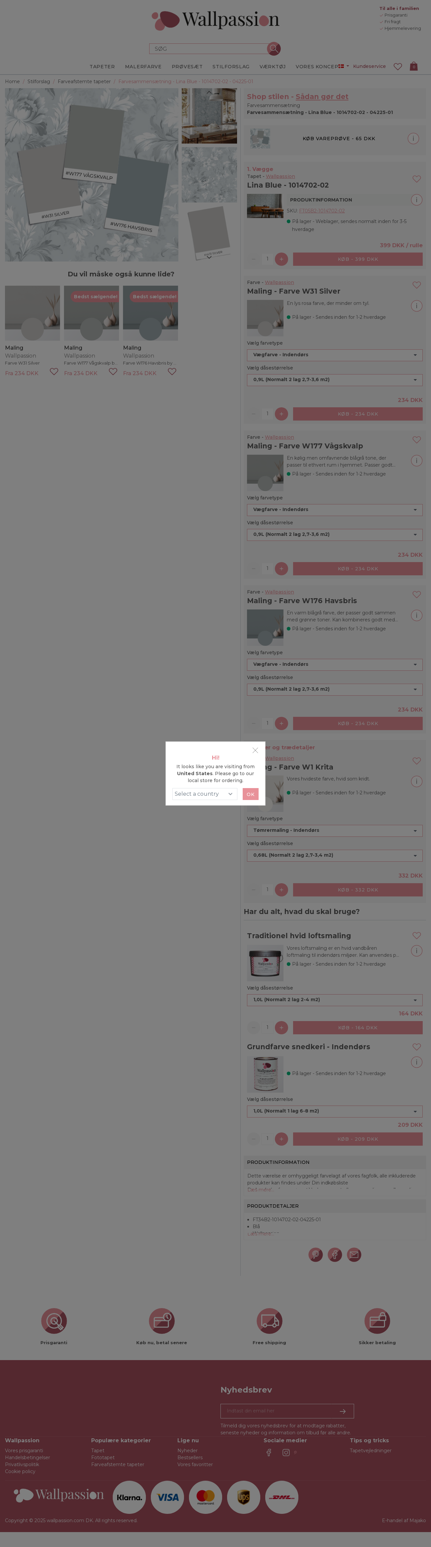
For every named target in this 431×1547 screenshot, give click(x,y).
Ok (251, 794)
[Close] (255, 750)
